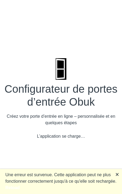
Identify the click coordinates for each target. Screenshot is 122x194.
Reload (12, 187)
